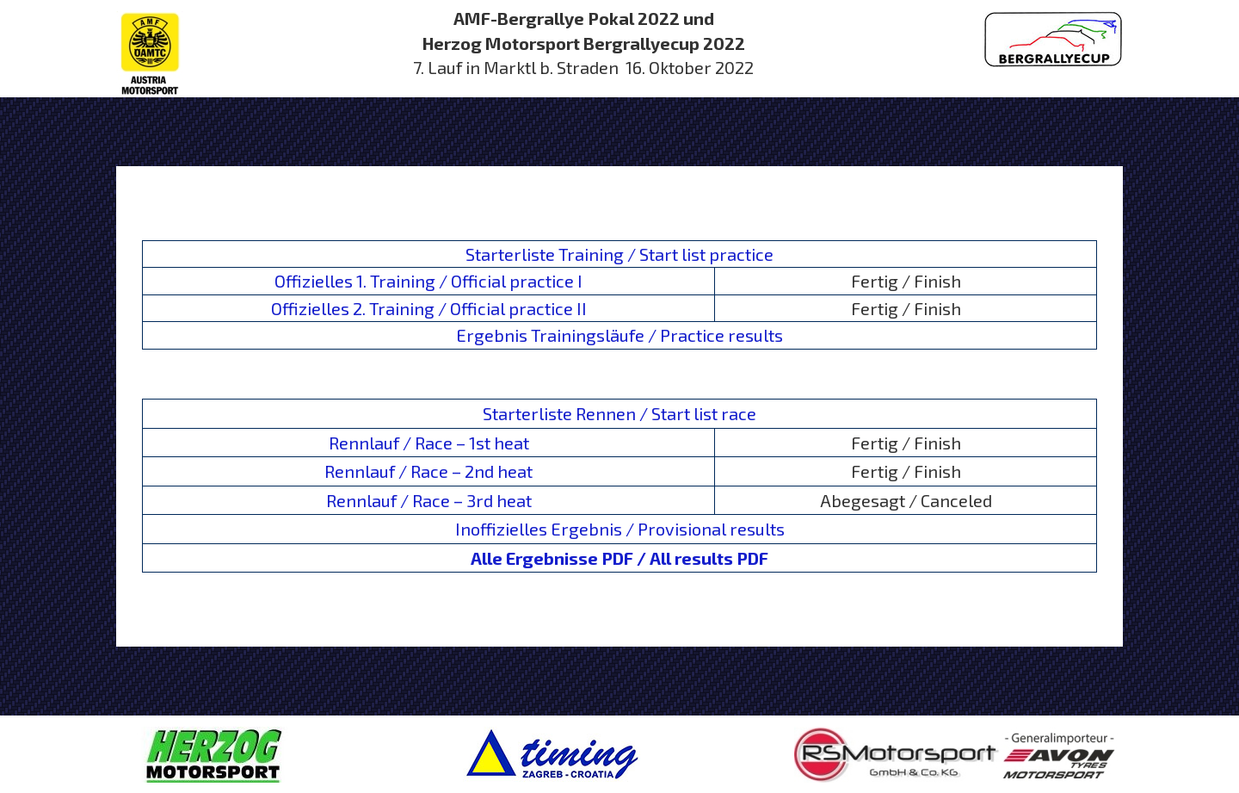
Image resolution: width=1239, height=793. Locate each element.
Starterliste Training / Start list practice (619, 254)
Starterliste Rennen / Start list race (619, 413)
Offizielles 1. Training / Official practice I (428, 280)
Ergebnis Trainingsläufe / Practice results (619, 335)
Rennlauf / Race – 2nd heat (428, 471)
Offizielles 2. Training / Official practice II (429, 308)
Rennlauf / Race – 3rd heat (429, 500)
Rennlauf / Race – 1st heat (429, 442)
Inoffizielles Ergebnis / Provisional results (620, 528)
